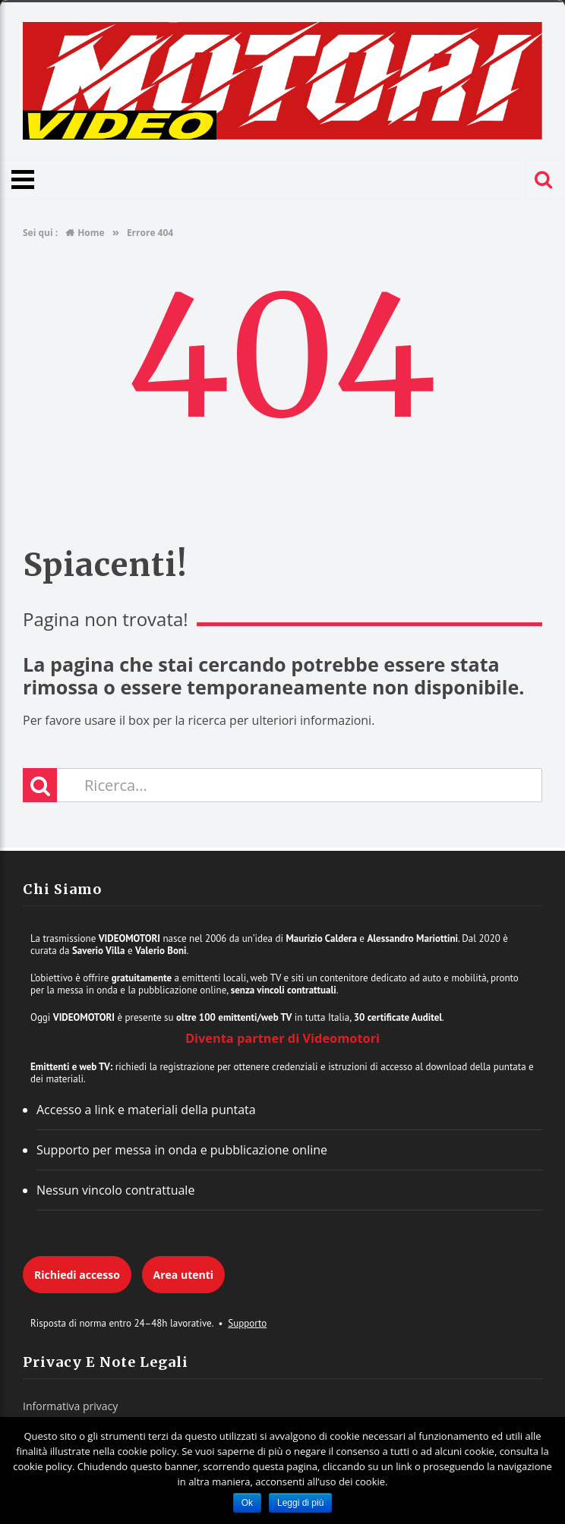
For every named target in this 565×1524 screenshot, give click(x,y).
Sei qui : (40, 232)
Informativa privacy (70, 1406)
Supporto (247, 1323)
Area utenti (183, 1274)
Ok (247, 1502)
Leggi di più (300, 1502)
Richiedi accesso (77, 1274)
